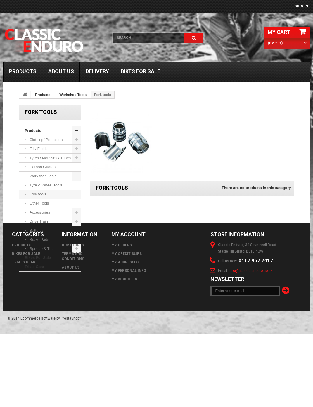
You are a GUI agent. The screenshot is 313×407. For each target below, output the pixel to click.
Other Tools (38, 203)
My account (128, 303)
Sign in (301, 6)
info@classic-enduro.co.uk (250, 340)
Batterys (35, 230)
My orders (121, 314)
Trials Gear (34, 267)
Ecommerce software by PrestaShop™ (51, 391)
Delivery (97, 71)
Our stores (73, 314)
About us (61, 71)
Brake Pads (38, 239)
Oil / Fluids (37, 149)
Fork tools (37, 194)
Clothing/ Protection (45, 140)
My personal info (128, 340)
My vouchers (124, 348)
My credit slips (126, 323)
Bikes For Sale (140, 71)
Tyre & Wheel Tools (45, 185)
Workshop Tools (73, 95)
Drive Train (38, 221)
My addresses (125, 331)
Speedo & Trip (40, 248)
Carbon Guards (42, 167)
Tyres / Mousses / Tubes (49, 158)
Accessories (39, 212)
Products (23, 71)
